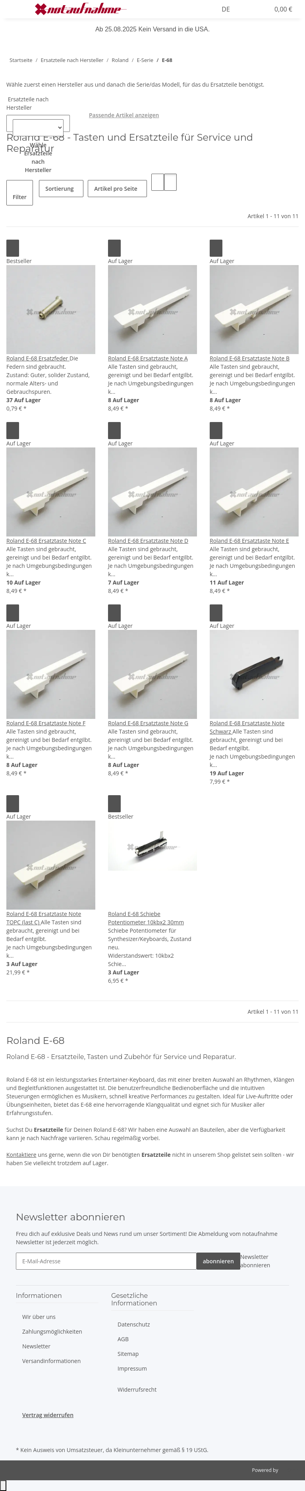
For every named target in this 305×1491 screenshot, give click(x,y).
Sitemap (128, 1353)
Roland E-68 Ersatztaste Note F (45, 723)
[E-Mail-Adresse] (106, 1261)
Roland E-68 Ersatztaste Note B (250, 358)
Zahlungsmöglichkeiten (52, 1331)
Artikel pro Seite (115, 188)
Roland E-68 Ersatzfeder (37, 358)
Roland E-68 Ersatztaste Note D (148, 540)
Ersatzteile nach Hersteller (27, 103)
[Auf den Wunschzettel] (12, 248)
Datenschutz (134, 1324)
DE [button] (227, 9)
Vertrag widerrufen (47, 1415)
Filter (20, 197)
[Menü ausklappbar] (16, 9)
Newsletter (36, 1346)
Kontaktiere (21, 1154)
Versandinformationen (51, 1361)
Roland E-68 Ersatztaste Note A (148, 358)
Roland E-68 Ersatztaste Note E (249, 540)
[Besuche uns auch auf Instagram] (22, 1435)
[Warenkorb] (282, 9)
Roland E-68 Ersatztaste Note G (148, 723)
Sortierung (59, 188)
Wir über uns (39, 1317)
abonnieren (218, 1261)
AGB (123, 1339)
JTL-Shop (289, 1470)
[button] (175, 9)
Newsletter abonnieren (255, 1261)
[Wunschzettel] (260, 9)
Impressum (132, 1368)
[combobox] (38, 161)
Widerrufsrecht (137, 1389)
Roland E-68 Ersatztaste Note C (46, 540)
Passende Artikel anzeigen (124, 115)
